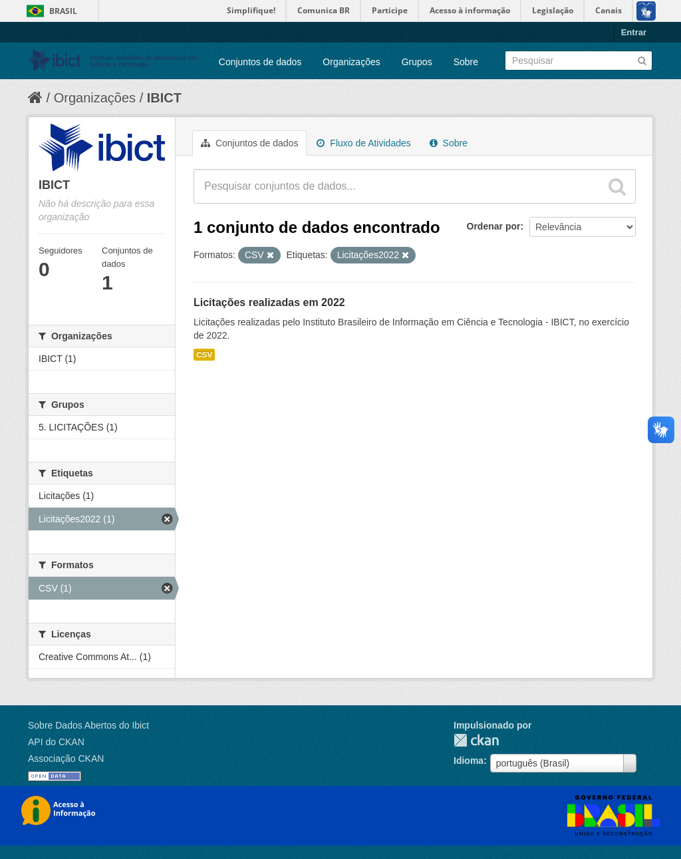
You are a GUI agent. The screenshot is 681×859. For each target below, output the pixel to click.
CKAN (476, 740)
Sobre (466, 62)
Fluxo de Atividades (363, 143)
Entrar (633, 32)
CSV (204, 354)
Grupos (417, 62)
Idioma (468, 760)
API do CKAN (56, 742)
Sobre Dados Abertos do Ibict (88, 725)
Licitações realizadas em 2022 (269, 302)
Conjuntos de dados (260, 62)
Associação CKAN (66, 758)
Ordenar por (494, 226)
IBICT (164, 97)
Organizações (351, 62)
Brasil (63, 11)
